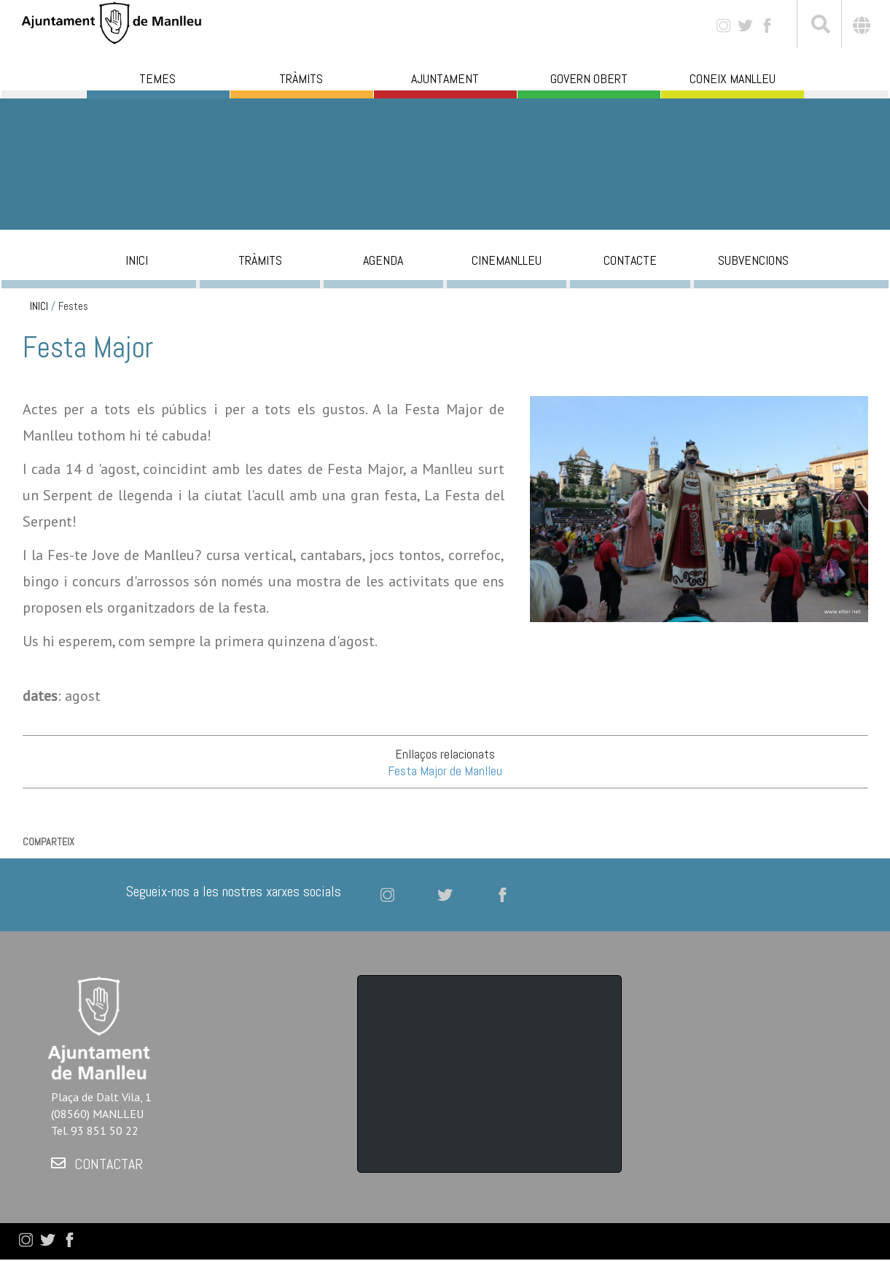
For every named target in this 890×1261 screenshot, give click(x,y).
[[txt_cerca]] (819, 26)
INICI (39, 306)
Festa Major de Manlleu (445, 770)
